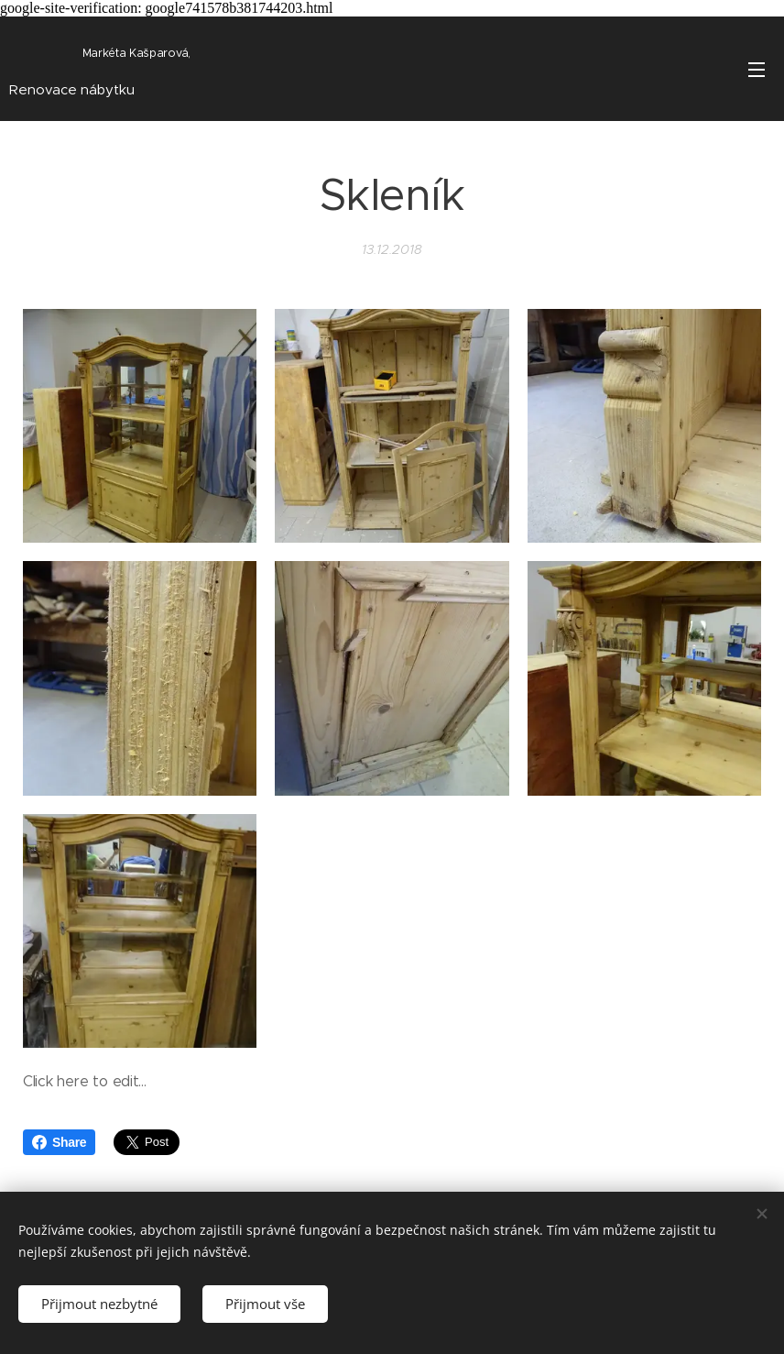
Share (59, 1142)
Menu (756, 70)
